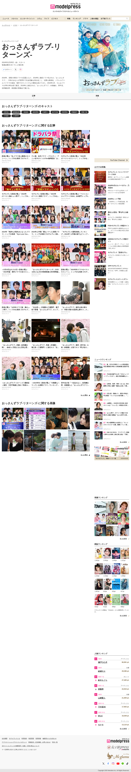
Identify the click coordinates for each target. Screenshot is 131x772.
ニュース (6, 19)
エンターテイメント (27, 19)
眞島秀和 (35, 112)
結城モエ (101, 671)
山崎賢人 (101, 698)
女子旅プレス (105, 19)
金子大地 (55, 112)
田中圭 (6, 112)
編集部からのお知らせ (49, 738)
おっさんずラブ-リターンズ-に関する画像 (28, 403)
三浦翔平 (16, 116)
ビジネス (54, 19)
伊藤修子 (74, 112)
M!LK (100, 716)
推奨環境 (31, 738)
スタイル (14, 19)
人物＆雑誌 (94, 19)
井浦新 (6, 116)
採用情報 (38, 738)
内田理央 (64, 112)
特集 (68, 19)
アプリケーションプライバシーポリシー (14, 742)
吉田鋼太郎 (16, 112)
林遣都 (26, 112)
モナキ (101, 725)
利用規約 (24, 738)
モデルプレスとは (14, 738)
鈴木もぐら (102, 680)
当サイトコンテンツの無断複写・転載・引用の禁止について (20, 746)
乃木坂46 (102, 707)
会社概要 (4, 738)
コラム (39, 19)
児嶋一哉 (84, 112)
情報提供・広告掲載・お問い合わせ (39, 742)
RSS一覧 (55, 742)
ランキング (77, 19)
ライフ (46, 19)
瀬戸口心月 (102, 662)
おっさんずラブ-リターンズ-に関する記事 (28, 125)
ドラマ (85, 19)
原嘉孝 (101, 689)
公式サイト (7, 69)
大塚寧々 (45, 112)
